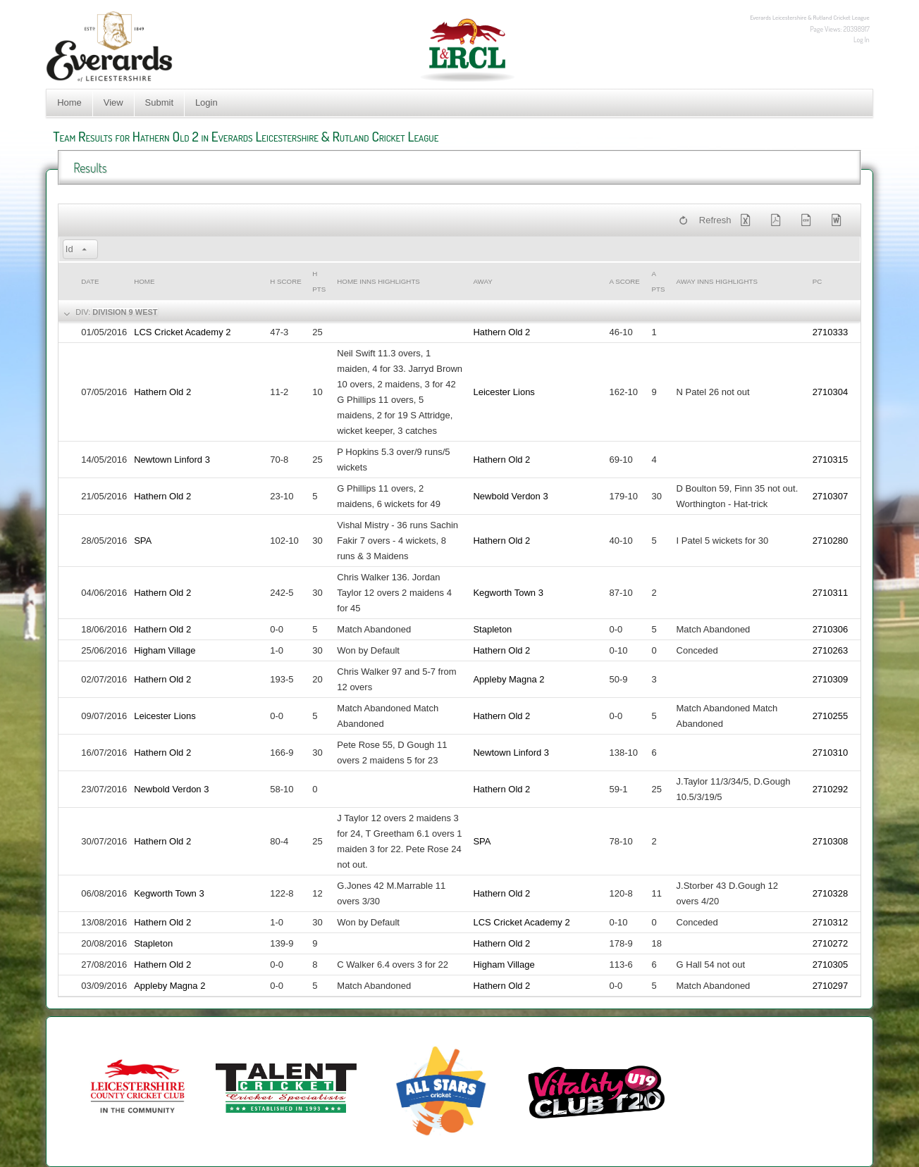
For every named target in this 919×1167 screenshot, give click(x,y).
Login (206, 102)
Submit (159, 102)
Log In (861, 39)
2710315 (831, 459)
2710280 (831, 540)
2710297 (831, 985)
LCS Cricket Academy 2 (182, 332)
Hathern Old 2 (501, 332)
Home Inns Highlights (378, 281)
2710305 (831, 964)
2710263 (831, 650)
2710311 (831, 592)
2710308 (831, 841)
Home (69, 102)
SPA (143, 540)
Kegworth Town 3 (508, 592)
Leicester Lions (503, 392)
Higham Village (164, 650)
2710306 (831, 629)
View (113, 102)
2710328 (831, 893)
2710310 (831, 752)
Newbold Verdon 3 (510, 496)
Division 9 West (124, 312)
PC (817, 281)
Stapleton (492, 629)
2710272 (831, 943)
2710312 (831, 922)
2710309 (831, 679)
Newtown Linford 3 (172, 459)
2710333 (831, 332)
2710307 (831, 496)
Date (90, 281)
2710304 (831, 392)
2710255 (831, 716)
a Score (625, 281)
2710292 (831, 789)
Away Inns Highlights (717, 281)
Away (482, 281)
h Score (285, 281)
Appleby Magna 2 (508, 679)
